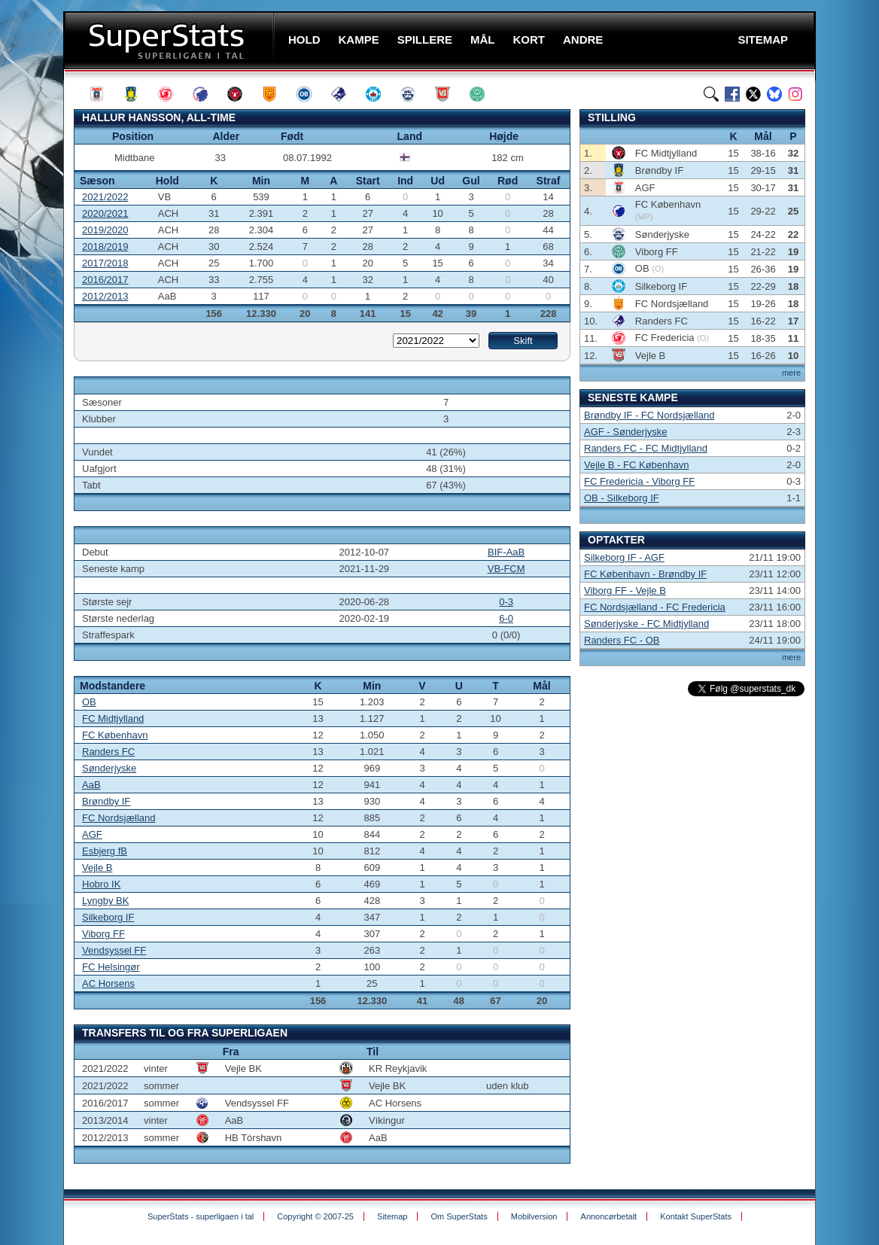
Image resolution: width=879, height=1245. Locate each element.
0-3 (506, 601)
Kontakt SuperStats (695, 1216)
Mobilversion (534, 1216)
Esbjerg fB (104, 851)
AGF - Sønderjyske (626, 431)
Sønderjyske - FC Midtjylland (646, 623)
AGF (92, 834)
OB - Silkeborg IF (621, 498)
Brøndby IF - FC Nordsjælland (649, 415)
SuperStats (170, 40)
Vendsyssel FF (114, 950)
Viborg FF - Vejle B (625, 590)
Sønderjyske (109, 768)
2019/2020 (105, 230)
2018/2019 (105, 246)
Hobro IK (101, 884)
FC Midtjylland (113, 718)
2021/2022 (105, 196)
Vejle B (97, 867)
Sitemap (392, 1216)
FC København (115, 735)
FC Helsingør (111, 967)
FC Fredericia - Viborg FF (639, 481)
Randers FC (108, 751)
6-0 (506, 618)
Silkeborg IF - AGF (624, 557)
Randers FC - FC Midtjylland (645, 448)
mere (791, 372)
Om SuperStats (458, 1216)
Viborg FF (103, 933)
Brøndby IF (106, 801)
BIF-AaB (506, 552)
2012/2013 (105, 296)
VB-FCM (506, 568)
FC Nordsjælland (119, 817)
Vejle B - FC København (636, 464)
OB (89, 702)
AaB (91, 784)
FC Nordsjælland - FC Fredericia (654, 607)
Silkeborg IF (108, 917)
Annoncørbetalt (609, 1216)
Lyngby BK (105, 900)
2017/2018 (105, 263)
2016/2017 (105, 279)
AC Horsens (108, 983)
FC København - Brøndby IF (645, 574)
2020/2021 (105, 213)
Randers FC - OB (621, 640)
